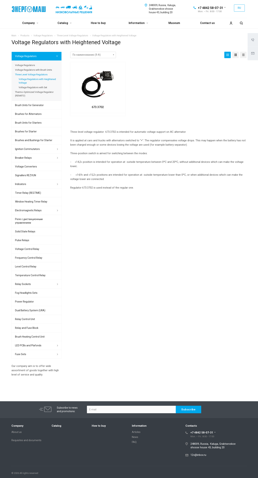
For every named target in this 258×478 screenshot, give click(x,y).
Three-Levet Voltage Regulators (31, 74)
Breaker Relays (23, 157)
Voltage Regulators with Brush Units (33, 70)
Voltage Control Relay (27, 249)
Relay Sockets (23, 284)
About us (16, 432)
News (135, 437)
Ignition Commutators (27, 149)
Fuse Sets (20, 354)
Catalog (64, 23)
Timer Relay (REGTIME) (28, 192)
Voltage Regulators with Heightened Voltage (37, 81)
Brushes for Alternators (28, 114)
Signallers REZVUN (25, 175)
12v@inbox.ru (198, 455)
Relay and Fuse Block (26, 327)
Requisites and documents (26, 440)
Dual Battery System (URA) (30, 310)
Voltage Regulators (26, 56)
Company (30, 23)
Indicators (20, 184)
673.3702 (98, 107)
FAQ (134, 442)
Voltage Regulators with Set (33, 87)
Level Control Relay (25, 266)
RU (239, 7)
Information (138, 23)
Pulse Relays (22, 240)
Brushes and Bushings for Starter (33, 140)
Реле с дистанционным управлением (29, 221)
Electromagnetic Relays (28, 210)
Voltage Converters (26, 166)
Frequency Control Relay (28, 257)
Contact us (207, 23)
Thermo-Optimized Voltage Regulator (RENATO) (34, 94)
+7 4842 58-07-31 (210, 8)
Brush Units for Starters (28, 122)
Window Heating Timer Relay (31, 201)
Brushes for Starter (26, 131)
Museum (174, 23)
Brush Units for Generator (29, 105)
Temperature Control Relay (30, 275)
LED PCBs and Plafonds (28, 345)
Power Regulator (24, 301)
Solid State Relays (25, 231)
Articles (136, 432)
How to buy (98, 23)
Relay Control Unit (25, 319)
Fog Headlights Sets (26, 292)
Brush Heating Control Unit (30, 336)
